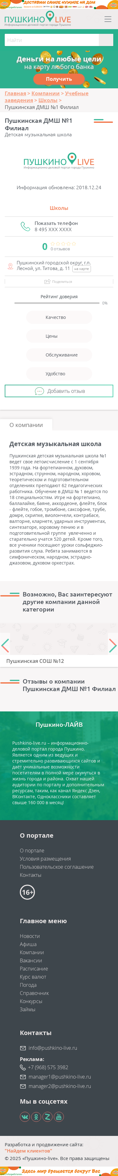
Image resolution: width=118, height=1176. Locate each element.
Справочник (34, 993)
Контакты (31, 875)
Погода (28, 984)
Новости (30, 936)
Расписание (34, 968)
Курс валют (33, 976)
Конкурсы (31, 1001)
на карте (81, 269)
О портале (32, 850)
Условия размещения (45, 858)
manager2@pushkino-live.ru (60, 1086)
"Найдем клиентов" (28, 1150)
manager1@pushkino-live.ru (60, 1076)
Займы (28, 1009)
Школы (59, 208)
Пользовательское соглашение (57, 866)
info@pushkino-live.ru (53, 1047)
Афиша (28, 944)
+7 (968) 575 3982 (48, 1067)
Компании (32, 952)
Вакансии (31, 960)
